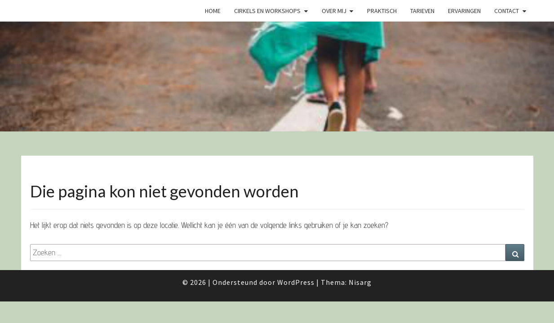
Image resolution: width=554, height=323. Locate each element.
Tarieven (422, 11)
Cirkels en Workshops (267, 11)
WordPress (296, 282)
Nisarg (360, 282)
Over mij (334, 11)
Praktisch (382, 11)
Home (213, 11)
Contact (506, 11)
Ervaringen (464, 11)
